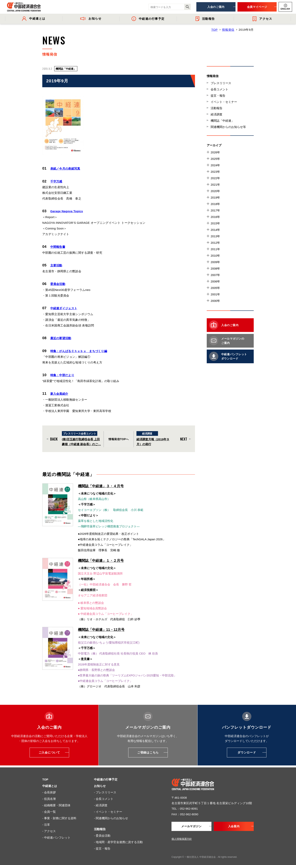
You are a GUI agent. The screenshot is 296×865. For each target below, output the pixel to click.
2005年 (215, 288)
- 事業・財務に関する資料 (59, 815)
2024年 (215, 165)
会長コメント (219, 89)
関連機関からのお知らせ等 (228, 127)
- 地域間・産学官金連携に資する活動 (118, 839)
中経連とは (49, 783)
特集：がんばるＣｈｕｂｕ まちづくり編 (78, 349)
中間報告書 (57, 246)
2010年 (215, 255)
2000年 (215, 300)
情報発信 (228, 29)
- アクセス (49, 828)
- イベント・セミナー (108, 809)
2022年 (215, 178)
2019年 (215, 197)
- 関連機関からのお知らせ (111, 815)
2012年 (215, 242)
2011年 (215, 249)
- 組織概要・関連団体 (56, 803)
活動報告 (216, 108)
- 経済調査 (100, 803)
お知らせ (100, 783)
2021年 (215, 184)
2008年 (215, 268)
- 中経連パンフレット (56, 835)
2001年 (215, 294)
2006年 (215, 281)
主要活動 (56, 264)
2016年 (215, 216)
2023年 (215, 171)
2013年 (215, 236)
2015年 (215, 223)
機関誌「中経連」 (222, 120)
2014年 (215, 229)
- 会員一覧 (49, 809)
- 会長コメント (103, 796)
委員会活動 (57, 283)
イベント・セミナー (224, 101)
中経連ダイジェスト (63, 307)
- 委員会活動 (102, 833)
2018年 (215, 204)
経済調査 (216, 114)
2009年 (215, 262)
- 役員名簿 (49, 796)
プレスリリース (221, 83)
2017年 (215, 210)
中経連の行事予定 (105, 777)
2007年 (215, 275)
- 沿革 (46, 822)
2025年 (215, 158)
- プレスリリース (105, 790)
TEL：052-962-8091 (184, 806)
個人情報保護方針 (181, 836)
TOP (214, 29)
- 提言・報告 (102, 846)
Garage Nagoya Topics (66, 211)
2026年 (215, 152)
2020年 (215, 191)
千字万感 (56, 181)
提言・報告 (218, 95)
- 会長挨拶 (49, 790)
